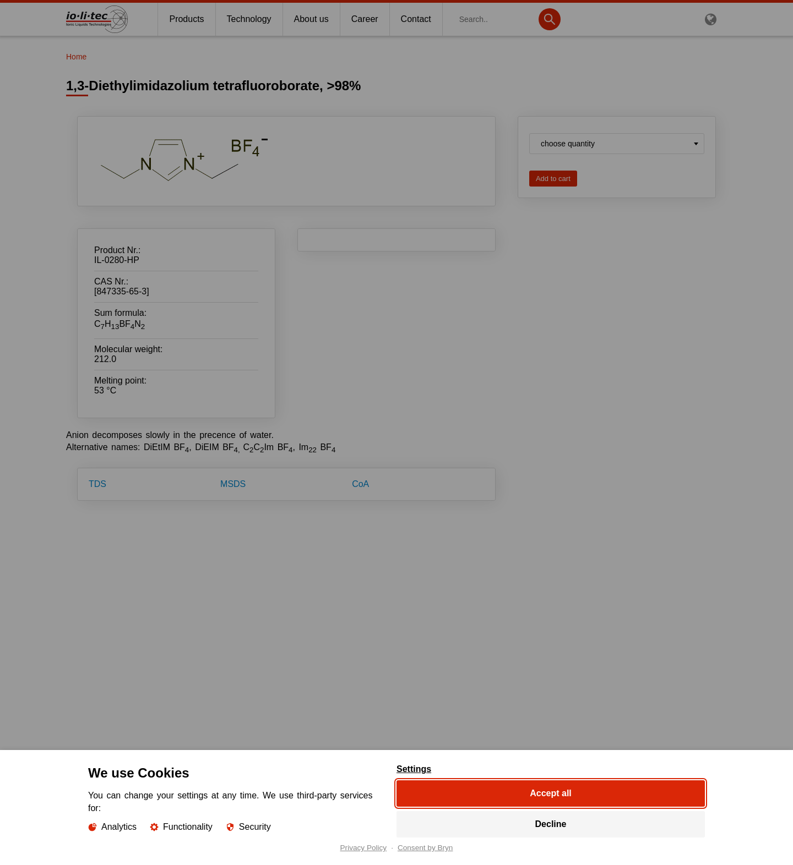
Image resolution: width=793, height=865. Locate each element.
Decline (551, 824)
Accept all (551, 793)
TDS (97, 484)
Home (76, 56)
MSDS (233, 484)
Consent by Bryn (425, 848)
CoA (360, 484)
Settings (414, 769)
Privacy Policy (363, 848)
